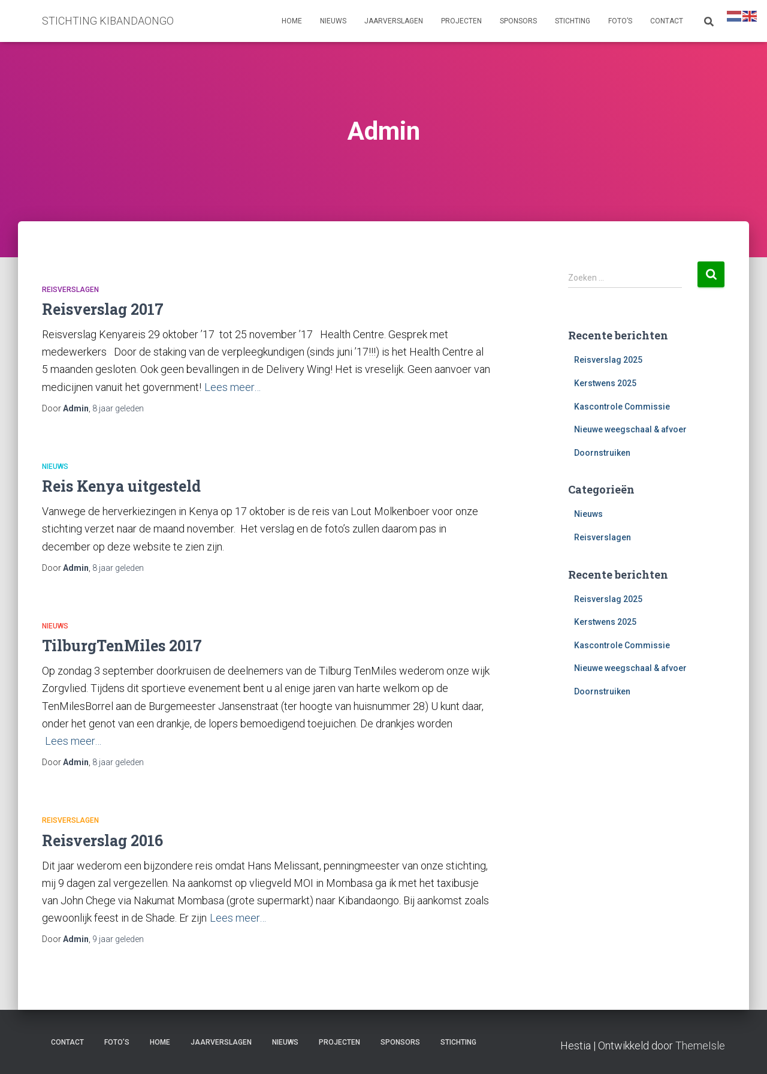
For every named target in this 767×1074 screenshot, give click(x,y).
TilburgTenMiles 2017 (122, 645)
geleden (118, 408)
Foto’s (620, 21)
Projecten (461, 21)
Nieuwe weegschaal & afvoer (630, 429)
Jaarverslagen (393, 21)
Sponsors (518, 21)
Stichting (572, 21)
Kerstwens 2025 (605, 383)
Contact (666, 21)
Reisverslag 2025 (608, 360)
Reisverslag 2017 (103, 309)
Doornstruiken (602, 453)
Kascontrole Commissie (622, 406)
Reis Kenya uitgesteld (121, 486)
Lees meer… (232, 387)
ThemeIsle (700, 1045)
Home (292, 21)
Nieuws (333, 21)
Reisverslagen (70, 289)
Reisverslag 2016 (102, 840)
